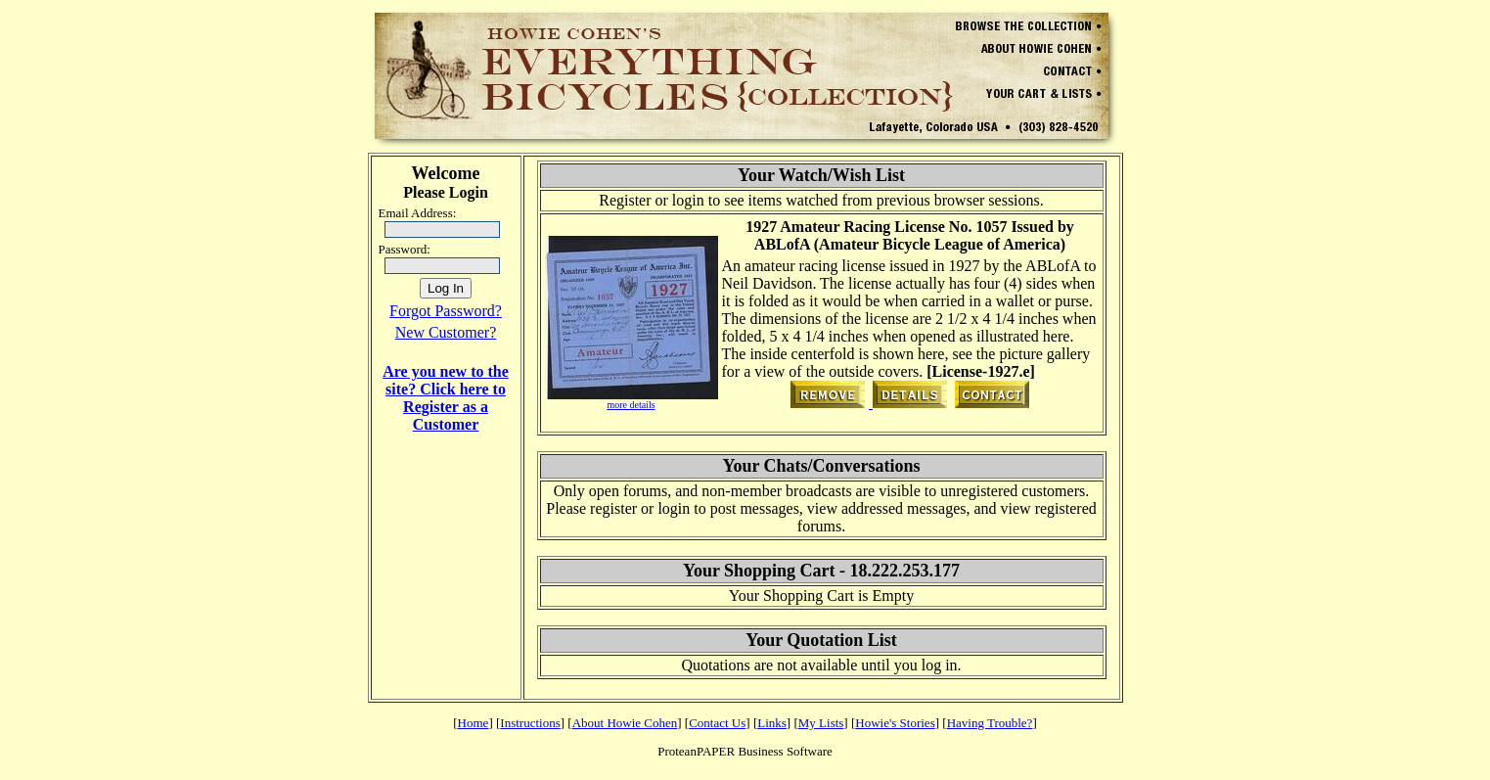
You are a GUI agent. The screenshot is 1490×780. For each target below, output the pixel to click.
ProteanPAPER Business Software (745, 751)
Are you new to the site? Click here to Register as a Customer (446, 398)
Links (772, 722)
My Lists (821, 722)
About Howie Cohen (625, 722)
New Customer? (446, 332)
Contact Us (717, 722)
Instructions (530, 722)
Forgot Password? (445, 310)
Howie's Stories (894, 722)
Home (473, 722)
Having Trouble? (990, 722)
